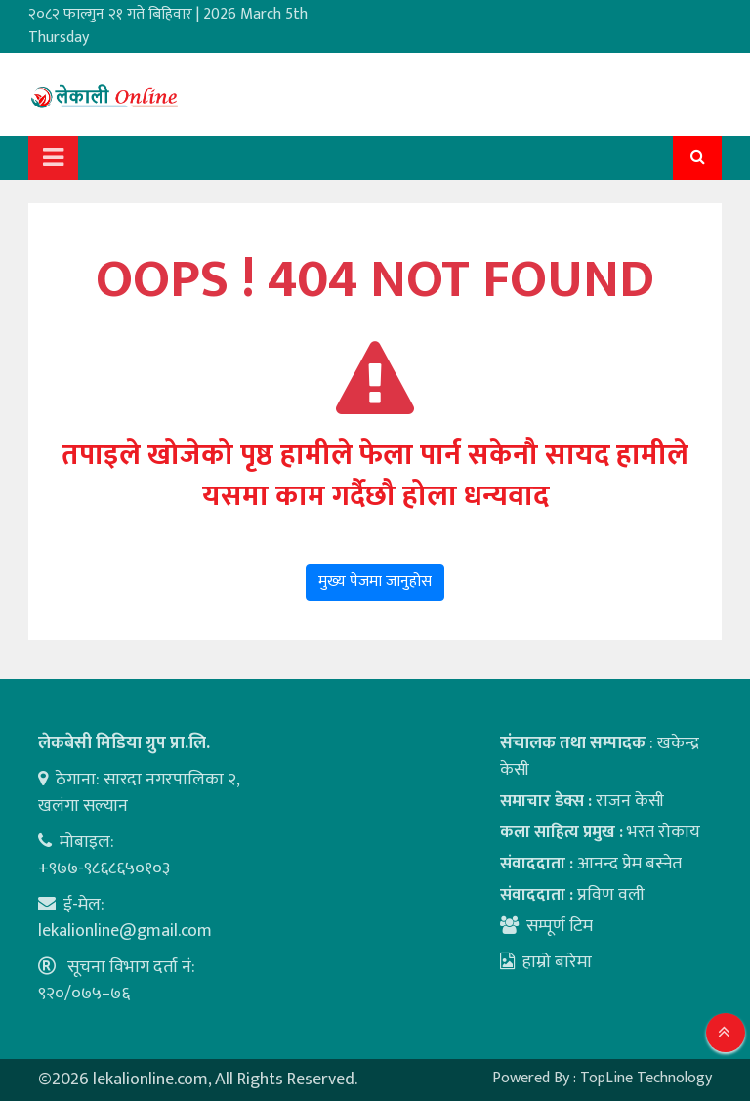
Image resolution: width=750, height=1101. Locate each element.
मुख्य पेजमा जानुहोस (375, 582)
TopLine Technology (646, 1078)
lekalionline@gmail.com (125, 931)
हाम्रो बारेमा (546, 962)
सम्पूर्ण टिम (559, 926)
